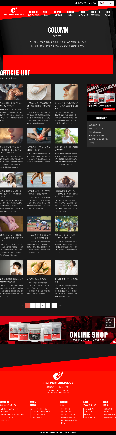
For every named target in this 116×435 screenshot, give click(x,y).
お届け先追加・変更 (110, 417)
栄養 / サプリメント (96, 128)
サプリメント (88, 412)
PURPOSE (58, 13)
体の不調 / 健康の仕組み (97, 135)
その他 (91, 143)
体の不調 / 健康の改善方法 (98, 139)
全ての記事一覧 (94, 125)
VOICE (46, 13)
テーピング (87, 414)
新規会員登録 (108, 409)
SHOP (83, 13)
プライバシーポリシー (7, 417)
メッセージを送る (36, 417)
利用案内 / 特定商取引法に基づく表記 (12, 414)
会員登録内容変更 (109, 414)
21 (54, 305)
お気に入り (107, 412)
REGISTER (95, 13)
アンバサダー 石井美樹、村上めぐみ (42, 412)
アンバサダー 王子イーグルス (40, 409)
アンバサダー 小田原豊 (38, 414)
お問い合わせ (5, 420)
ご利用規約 (4, 412)
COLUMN (70, 13)
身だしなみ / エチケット (97, 132)
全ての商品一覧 (89, 409)
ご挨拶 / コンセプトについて (9, 409)
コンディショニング (90, 417)
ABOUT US (34, 13)
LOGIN (108, 13)
